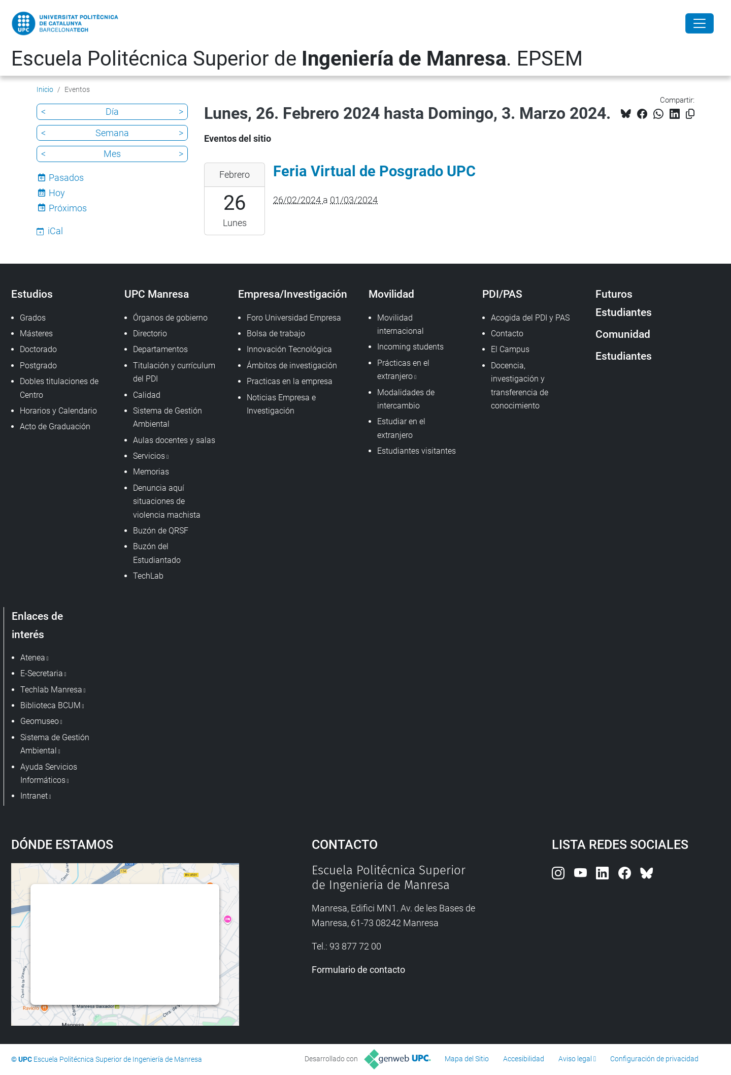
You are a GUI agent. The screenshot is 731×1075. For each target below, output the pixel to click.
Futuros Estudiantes (623, 303)
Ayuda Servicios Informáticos (48, 773)
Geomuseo (39, 721)
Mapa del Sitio (467, 1059)
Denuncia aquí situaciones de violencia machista (167, 501)
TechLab (148, 576)
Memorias (151, 472)
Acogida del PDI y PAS (530, 318)
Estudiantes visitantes (416, 451)
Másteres (36, 333)
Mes (112, 153)
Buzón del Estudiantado (157, 553)
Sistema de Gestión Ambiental (167, 417)
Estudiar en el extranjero (401, 428)
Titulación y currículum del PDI (174, 372)
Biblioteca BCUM (50, 705)
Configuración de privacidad (654, 1059)
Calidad (146, 395)
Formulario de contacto (358, 969)
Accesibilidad (523, 1059)
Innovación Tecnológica (289, 349)
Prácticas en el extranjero (403, 369)
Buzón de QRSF (160, 530)
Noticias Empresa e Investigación (281, 404)
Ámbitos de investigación (292, 365)
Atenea (32, 657)
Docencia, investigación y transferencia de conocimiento (519, 385)
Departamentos (160, 349)
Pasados (66, 177)
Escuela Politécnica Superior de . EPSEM (297, 59)
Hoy (57, 192)
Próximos (68, 208)
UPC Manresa (156, 294)
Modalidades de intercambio (406, 399)
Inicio (45, 89)
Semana (112, 133)
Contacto (507, 333)
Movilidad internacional (400, 324)
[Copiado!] (690, 114)
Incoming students (410, 347)
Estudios (32, 294)
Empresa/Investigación (292, 294)
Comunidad (622, 334)
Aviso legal (575, 1059)
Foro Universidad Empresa (294, 318)
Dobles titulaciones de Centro (59, 387)
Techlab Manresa (51, 689)
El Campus (510, 349)
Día (112, 111)
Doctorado (38, 349)
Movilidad (391, 294)
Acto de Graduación (55, 426)
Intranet (34, 796)
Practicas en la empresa (290, 381)
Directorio (150, 333)
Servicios (149, 456)
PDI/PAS (502, 294)
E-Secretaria (41, 673)
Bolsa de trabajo (276, 333)
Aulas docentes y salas (174, 440)
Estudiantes (623, 356)
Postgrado (38, 365)
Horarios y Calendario (58, 411)
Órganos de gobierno (170, 318)
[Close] (699, 23)
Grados (33, 318)
